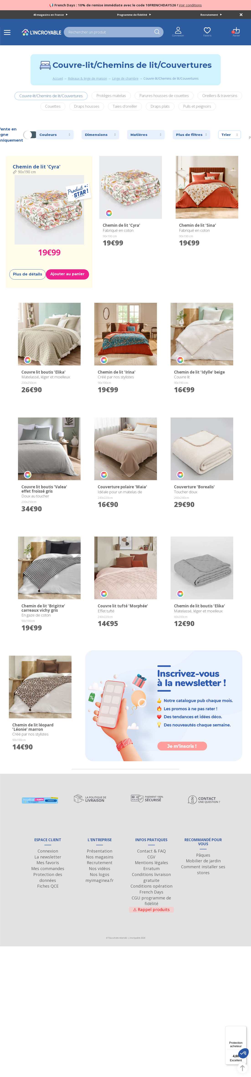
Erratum (151, 874)
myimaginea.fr (99, 886)
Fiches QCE (48, 892)
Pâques (203, 861)
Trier (229, 134)
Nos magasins (99, 863)
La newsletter (47, 863)
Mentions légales (151, 869)
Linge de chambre (125, 78)
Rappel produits (151, 915)
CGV (151, 863)
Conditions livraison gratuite (151, 883)
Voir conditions (190, 5)
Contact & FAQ (151, 857)
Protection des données (47, 883)
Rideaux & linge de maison (87, 78)
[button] (243, 1053)
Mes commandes (47, 874)
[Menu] (243, 1028)
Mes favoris (47, 869)
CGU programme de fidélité (151, 907)
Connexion (48, 857)
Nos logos (99, 880)
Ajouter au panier (67, 274)
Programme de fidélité (134, 14)
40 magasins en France (50, 14)
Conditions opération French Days (151, 895)
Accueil (58, 78)
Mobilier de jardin (203, 867)
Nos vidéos (99, 874)
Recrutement (211, 14)
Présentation (99, 857)
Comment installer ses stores (203, 875)
